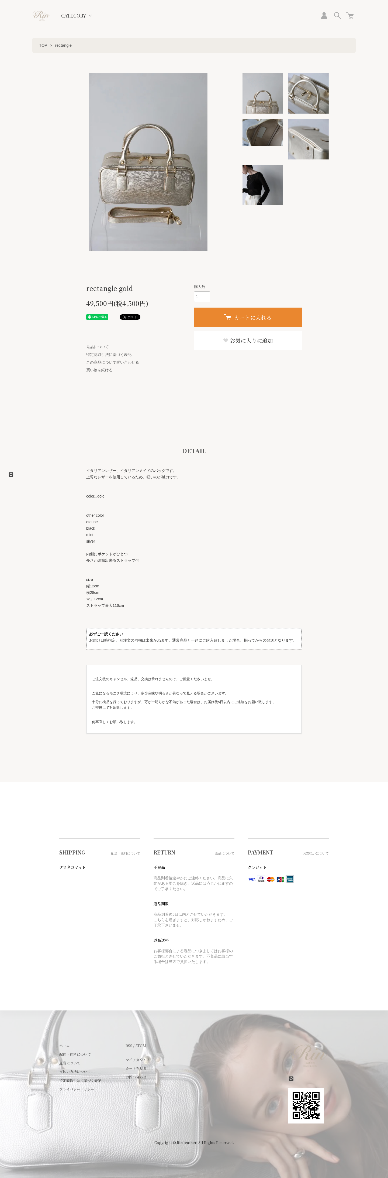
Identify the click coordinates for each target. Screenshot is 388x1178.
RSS (129, 1045)
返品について (97, 347)
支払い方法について (75, 1071)
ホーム (64, 1045)
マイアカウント (138, 1059)
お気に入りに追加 (248, 340)
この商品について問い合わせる (112, 362)
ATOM (140, 1045)
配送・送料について (75, 1054)
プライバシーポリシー (76, 1089)
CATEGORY (73, 15)
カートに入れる (248, 317)
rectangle (63, 45)
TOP (43, 45)
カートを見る (136, 1068)
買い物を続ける (99, 370)
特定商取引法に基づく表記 (108, 354)
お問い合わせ (136, 1077)
